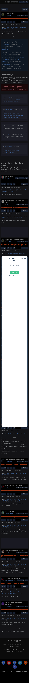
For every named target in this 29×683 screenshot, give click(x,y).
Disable (14, 272)
